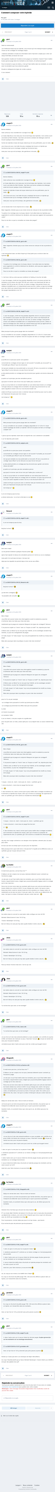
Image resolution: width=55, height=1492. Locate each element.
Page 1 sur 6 (28, 32)
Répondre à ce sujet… (11, 1398)
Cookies (37, 1485)
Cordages (17, 19)
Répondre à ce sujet (27, 25)
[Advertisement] (23, 97)
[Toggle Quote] (4, 172)
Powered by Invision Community (28, 1489)
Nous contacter (28, 1485)
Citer (7, 79)
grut (5, 17)
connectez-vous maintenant (10, 1387)
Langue (18, 1485)
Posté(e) (13, 41)
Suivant (47, 32)
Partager (13, 1408)
